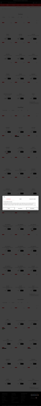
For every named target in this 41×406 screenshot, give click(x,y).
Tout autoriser (32, 208)
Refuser (9, 208)
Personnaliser (20, 208)
